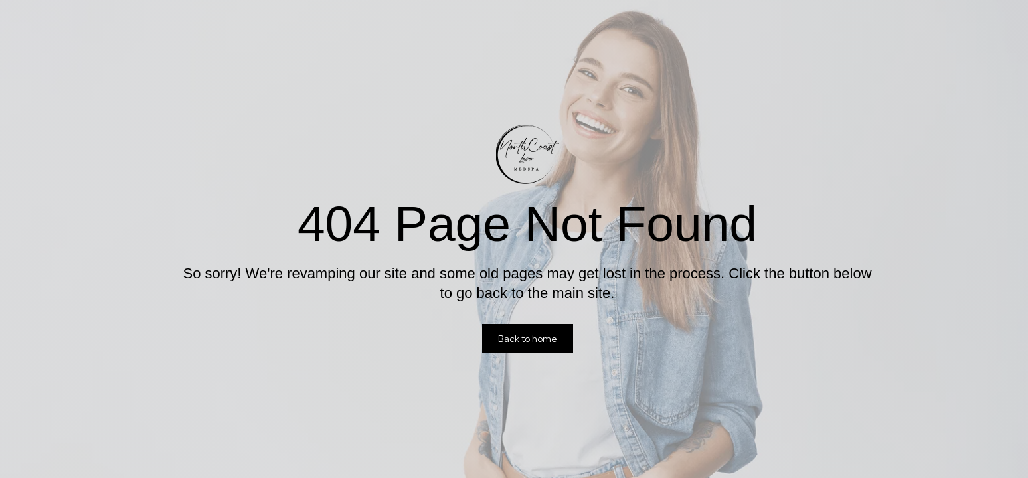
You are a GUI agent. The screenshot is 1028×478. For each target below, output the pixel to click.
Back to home (527, 339)
